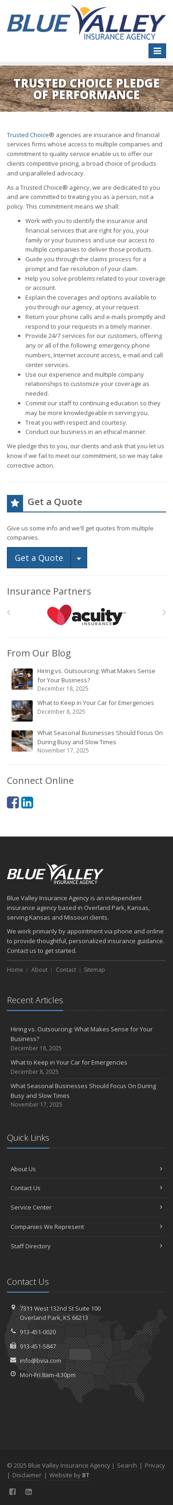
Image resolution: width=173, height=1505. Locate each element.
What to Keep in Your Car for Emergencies (87, 710)
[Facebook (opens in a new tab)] (13, 802)
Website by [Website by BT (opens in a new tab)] (69, 1475)
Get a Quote (39, 557)
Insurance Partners (49, 591)
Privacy (155, 1465)
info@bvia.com (40, 1360)
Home (15, 970)
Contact (66, 970)
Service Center (86, 1207)
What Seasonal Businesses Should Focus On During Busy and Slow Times (87, 741)
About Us (86, 1169)
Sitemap (94, 970)
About (39, 970)
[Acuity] (86, 614)
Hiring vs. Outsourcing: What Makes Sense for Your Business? (87, 680)
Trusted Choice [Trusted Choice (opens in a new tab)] (28, 135)
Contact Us (86, 1188)
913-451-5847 (38, 1346)
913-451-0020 (38, 1332)
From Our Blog (39, 653)
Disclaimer (27, 1475)
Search (127, 1465)
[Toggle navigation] (157, 50)
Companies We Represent (86, 1226)
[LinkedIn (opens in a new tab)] (27, 802)
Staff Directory (86, 1246)
